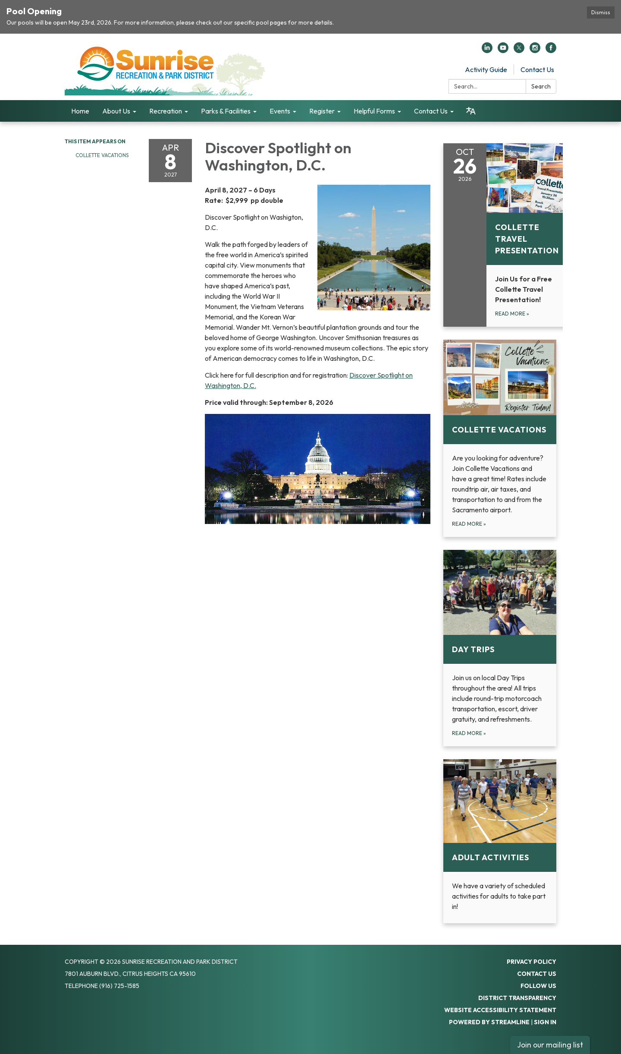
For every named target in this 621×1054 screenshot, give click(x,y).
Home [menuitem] (80, 111)
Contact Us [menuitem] (431, 111)
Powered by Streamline (489, 1022)
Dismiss (600, 12)
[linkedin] (487, 50)
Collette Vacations (102, 155)
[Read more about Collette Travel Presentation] (506, 235)
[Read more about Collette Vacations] (500, 438)
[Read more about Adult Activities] (500, 841)
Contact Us (537, 69)
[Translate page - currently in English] (471, 111)
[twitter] (519, 50)
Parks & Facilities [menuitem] (226, 111)
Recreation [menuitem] (165, 111)
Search (541, 86)
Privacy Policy (531, 962)
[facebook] (551, 50)
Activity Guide (486, 69)
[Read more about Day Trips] (500, 648)
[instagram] (535, 50)
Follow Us (538, 986)
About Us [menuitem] (116, 111)
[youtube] (503, 50)
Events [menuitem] (280, 111)
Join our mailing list (550, 1045)
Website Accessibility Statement (500, 1010)
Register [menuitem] (322, 111)
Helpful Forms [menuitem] (374, 111)
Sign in (545, 1022)
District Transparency (517, 998)
